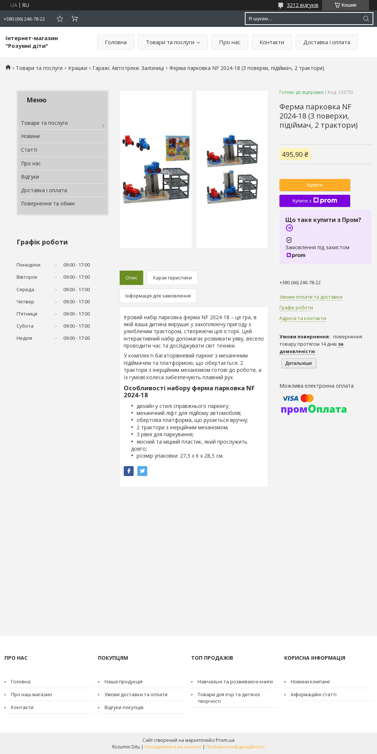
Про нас (229, 42)
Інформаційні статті (314, 694)
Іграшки (77, 67)
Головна (116, 42)
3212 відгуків (302, 4)
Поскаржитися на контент (173, 747)
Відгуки (30, 176)
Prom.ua (225, 740)
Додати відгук (59, 18)
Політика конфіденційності (235, 747)
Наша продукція (123, 681)
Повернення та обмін (48, 203)
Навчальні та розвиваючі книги (235, 681)
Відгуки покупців (124, 707)
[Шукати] (366, 18)
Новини (30, 136)
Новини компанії (310, 681)
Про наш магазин (31, 694)
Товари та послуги (170, 42)
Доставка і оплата (326, 42)
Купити (315, 185)
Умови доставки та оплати (136, 694)
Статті (29, 149)
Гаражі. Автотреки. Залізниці (128, 67)
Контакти (272, 42)
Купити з (314, 200)
